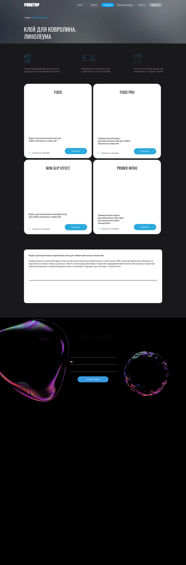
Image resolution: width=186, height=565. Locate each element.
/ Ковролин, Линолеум (39, 17)
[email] (93, 369)
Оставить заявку (93, 379)
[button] (80, 5)
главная (27, 17)
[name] (93, 355)
